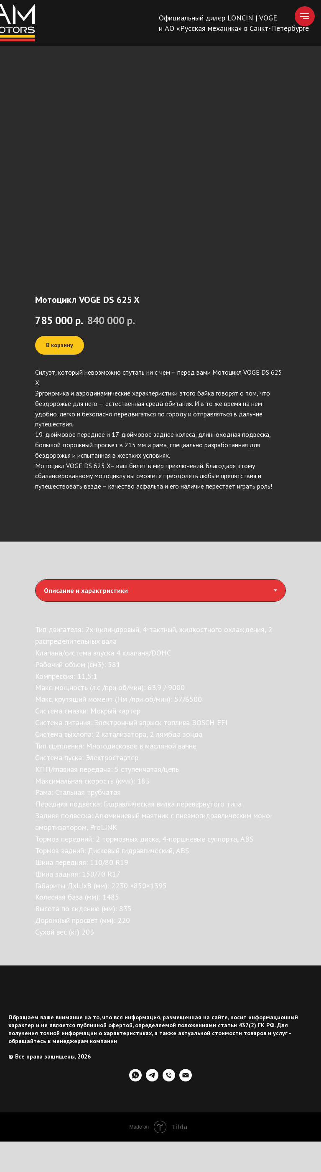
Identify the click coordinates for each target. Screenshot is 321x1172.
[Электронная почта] (185, 1079)
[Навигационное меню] (304, 16)
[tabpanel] (160, 786)
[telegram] (152, 1079)
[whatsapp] (135, 1079)
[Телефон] (169, 1079)
